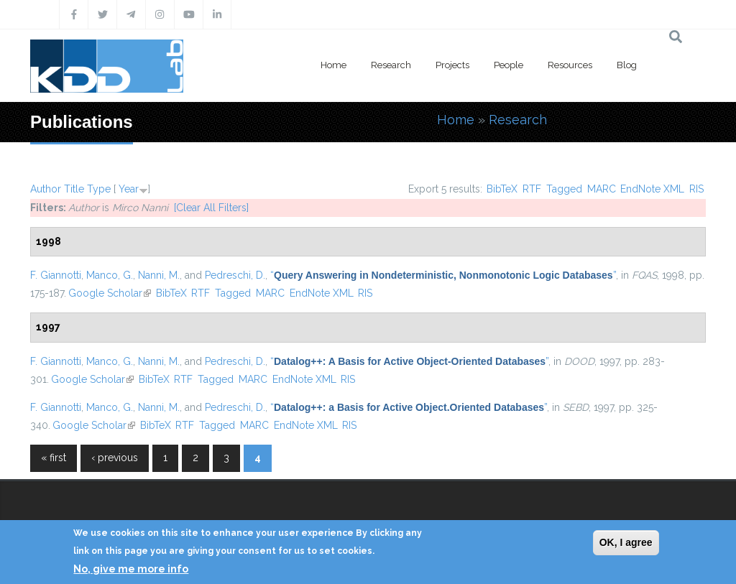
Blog (627, 65)
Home (333, 65)
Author (45, 189)
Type (99, 189)
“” (443, 275)
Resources (570, 65)
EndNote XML (652, 189)
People (508, 65)
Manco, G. (109, 275)
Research (391, 65)
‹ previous (114, 457)
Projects (452, 65)
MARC (601, 189)
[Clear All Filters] (211, 207)
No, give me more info (130, 569)
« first (53, 457)
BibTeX (502, 189)
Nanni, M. (159, 275)
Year (129, 189)
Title (74, 189)
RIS (696, 189)
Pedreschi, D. (235, 275)
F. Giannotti (55, 275)
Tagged (564, 189)
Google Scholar (109, 293)
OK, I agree (626, 542)
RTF (532, 189)
